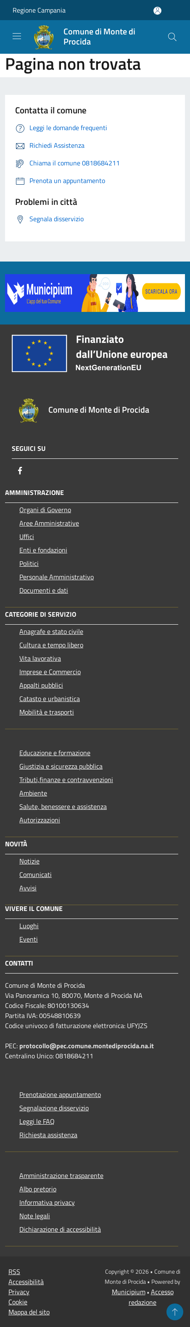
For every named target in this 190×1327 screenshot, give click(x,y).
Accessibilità (26, 1282)
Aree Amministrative (49, 523)
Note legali (34, 1216)
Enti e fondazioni (43, 550)
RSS (14, 1272)
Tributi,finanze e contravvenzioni (66, 780)
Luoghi (29, 926)
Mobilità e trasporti (46, 712)
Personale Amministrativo (56, 577)
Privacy (18, 1292)
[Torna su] (174, 1311)
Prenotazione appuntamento (60, 1094)
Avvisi (28, 888)
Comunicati (35, 874)
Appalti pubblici (41, 685)
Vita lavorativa (40, 658)
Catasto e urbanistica (49, 699)
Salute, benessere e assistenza (63, 806)
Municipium (128, 1292)
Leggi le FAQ (37, 1121)
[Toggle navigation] (17, 36)
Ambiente (33, 793)
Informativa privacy (47, 1202)
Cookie (17, 1302)
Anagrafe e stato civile (51, 631)
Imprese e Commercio (50, 672)
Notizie (29, 861)
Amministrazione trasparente (61, 1175)
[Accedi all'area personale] (157, 11)
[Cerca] (172, 37)
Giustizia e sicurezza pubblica (61, 766)
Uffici (26, 536)
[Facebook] (20, 470)
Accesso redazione (151, 1297)
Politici (29, 563)
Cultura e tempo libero (51, 645)
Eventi (28, 939)
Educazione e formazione (54, 753)
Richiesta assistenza (48, 1135)
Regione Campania (39, 10)
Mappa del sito (29, 1312)
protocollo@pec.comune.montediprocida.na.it (86, 1046)
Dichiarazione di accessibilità (60, 1229)
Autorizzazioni (39, 820)
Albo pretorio (37, 1189)
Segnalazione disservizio (54, 1108)
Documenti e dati (43, 590)
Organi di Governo (45, 510)
